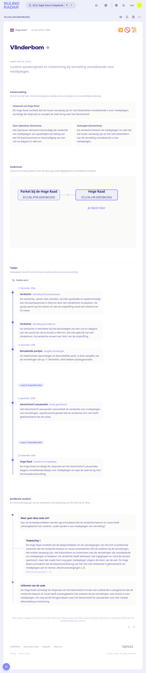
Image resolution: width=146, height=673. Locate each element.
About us (58, 646)
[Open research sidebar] (6, 666)
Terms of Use (24, 653)
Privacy (13, 653)
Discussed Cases (31, 646)
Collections (15, 646)
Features (46, 646)
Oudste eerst (20, 280)
